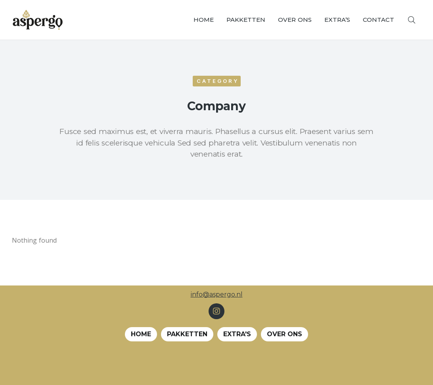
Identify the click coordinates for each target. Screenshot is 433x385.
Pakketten (187, 334)
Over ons (284, 334)
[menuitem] (204, 20)
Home (141, 334)
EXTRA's (237, 334)
